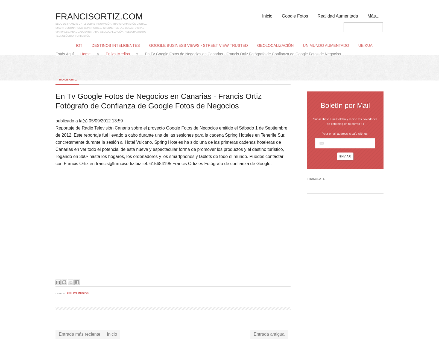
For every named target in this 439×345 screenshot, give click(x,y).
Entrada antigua (269, 334)
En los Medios (118, 54)
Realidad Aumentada (337, 16)
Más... (373, 16)
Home (86, 54)
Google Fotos (295, 16)
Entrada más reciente (79, 334)
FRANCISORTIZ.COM (99, 16)
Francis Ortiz (67, 79)
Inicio (267, 16)
